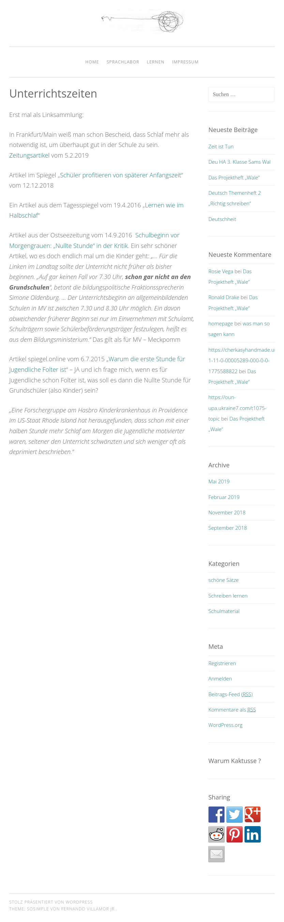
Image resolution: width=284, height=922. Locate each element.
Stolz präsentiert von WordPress (51, 902)
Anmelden (220, 678)
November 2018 (226, 512)
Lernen (156, 62)
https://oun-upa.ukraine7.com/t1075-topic (237, 408)
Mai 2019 (218, 481)
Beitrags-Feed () (230, 694)
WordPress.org (225, 724)
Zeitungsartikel (29, 155)
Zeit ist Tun (221, 146)
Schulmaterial (223, 611)
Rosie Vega (220, 271)
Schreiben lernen (228, 595)
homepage (220, 323)
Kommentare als (232, 709)
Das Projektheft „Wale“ (233, 177)
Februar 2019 (223, 497)
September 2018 (227, 527)
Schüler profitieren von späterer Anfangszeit (120, 175)
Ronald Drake (223, 297)
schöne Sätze (223, 579)
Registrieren (222, 663)
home (92, 62)
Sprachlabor (123, 62)
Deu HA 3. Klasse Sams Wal (239, 161)
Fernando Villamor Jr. (88, 909)
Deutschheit (222, 219)
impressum (185, 62)
